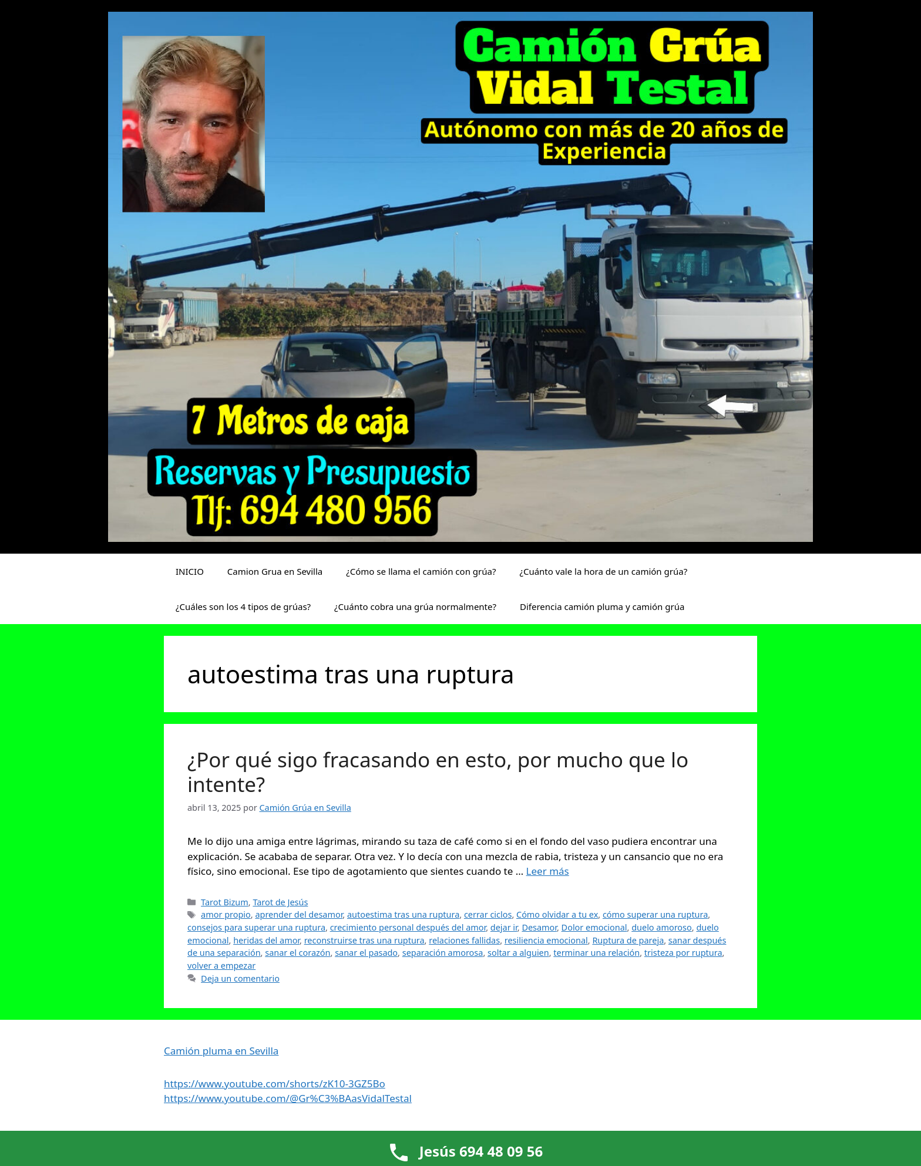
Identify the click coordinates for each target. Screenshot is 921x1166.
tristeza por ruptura (683, 952)
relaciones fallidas (464, 940)
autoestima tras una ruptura (403, 914)
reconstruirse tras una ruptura (364, 940)
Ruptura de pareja (628, 940)
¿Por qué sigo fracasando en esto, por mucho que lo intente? (437, 772)
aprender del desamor (298, 914)
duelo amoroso (661, 927)
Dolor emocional (594, 927)
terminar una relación (596, 952)
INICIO (190, 571)
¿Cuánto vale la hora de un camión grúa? (603, 571)
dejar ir (503, 927)
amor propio (226, 914)
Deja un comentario (240, 978)
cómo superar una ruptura (655, 914)
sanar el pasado (366, 952)
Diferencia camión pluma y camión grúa (602, 606)
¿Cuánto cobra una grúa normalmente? (415, 606)
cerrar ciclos (488, 914)
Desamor (539, 927)
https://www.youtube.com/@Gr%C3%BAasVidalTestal (288, 1098)
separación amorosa (442, 952)
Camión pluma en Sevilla (221, 1050)
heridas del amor (266, 940)
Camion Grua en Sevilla (274, 571)
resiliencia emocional (546, 940)
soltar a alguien (518, 952)
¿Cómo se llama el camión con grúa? (421, 571)
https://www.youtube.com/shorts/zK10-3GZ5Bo (274, 1083)
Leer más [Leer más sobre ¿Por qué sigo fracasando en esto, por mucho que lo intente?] (547, 871)
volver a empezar (221, 965)
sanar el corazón (297, 952)
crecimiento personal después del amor (408, 927)
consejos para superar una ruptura (256, 927)
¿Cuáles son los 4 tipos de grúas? (243, 606)
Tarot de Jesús (280, 902)
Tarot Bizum (224, 902)
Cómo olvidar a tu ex (557, 914)
